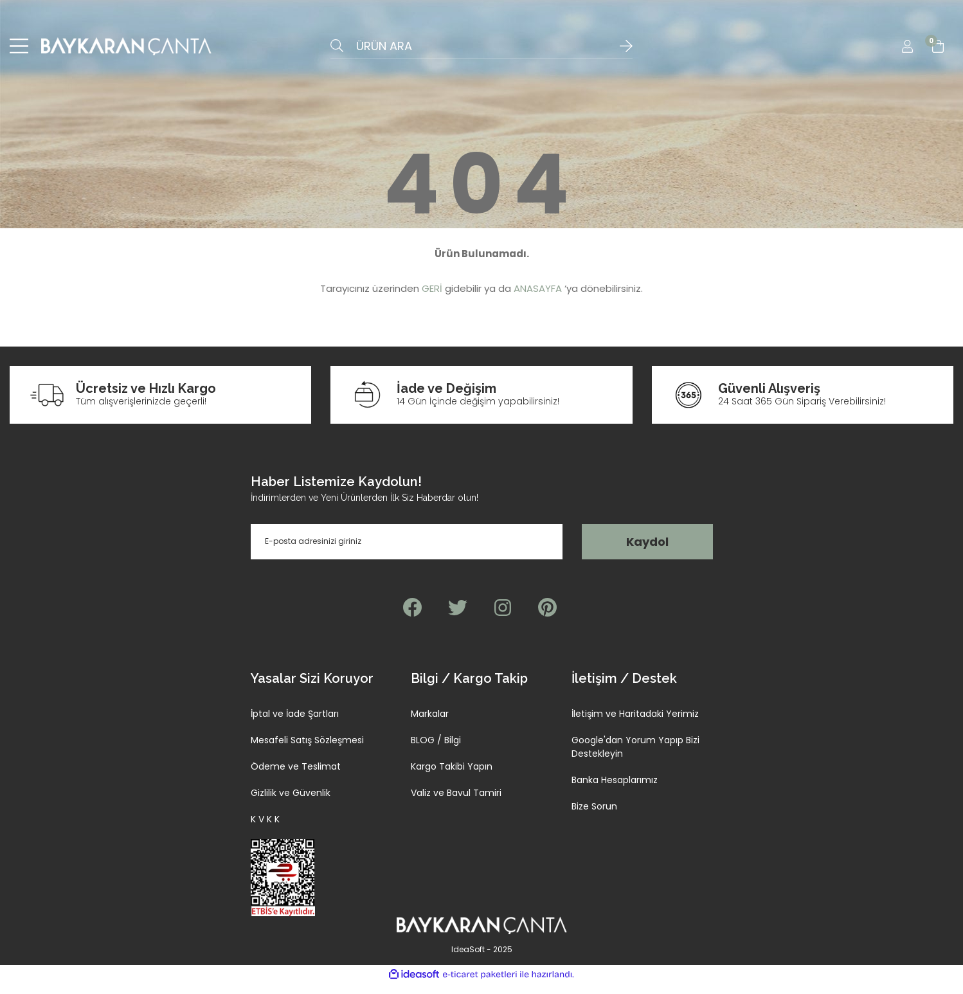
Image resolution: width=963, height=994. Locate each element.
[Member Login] (908, 51)
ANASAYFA (538, 299)
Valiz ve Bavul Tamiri (456, 803)
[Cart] (938, 51)
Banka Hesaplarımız (615, 790)
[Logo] (126, 51)
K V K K (265, 829)
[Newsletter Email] (407, 552)
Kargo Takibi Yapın (451, 776)
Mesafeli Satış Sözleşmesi (307, 750)
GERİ (432, 299)
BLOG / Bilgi (436, 750)
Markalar (430, 724)
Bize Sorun (594, 816)
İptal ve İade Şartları (295, 724)
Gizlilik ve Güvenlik (290, 803)
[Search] (481, 51)
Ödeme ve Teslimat (296, 776)
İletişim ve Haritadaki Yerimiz (635, 724)
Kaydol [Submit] (647, 552)
